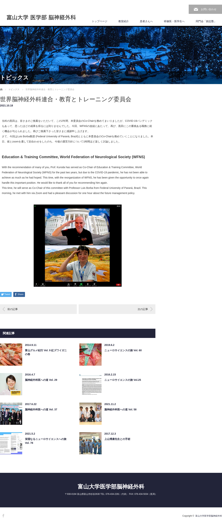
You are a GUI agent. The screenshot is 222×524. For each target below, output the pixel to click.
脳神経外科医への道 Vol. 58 (120, 409)
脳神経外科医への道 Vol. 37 (41, 409)
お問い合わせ (208, 9)
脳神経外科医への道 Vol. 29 (41, 379)
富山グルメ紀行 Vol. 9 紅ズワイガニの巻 (46, 352)
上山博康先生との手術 (117, 439)
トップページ (99, 21)
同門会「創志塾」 (206, 21)
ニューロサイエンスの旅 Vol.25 (122, 379)
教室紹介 (123, 21)
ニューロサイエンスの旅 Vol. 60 (123, 350)
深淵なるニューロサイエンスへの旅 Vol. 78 (45, 441)
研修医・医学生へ (174, 21)
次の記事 (143, 309)
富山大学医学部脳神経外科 (111, 487)
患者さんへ (146, 21)
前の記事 (12, 309)
